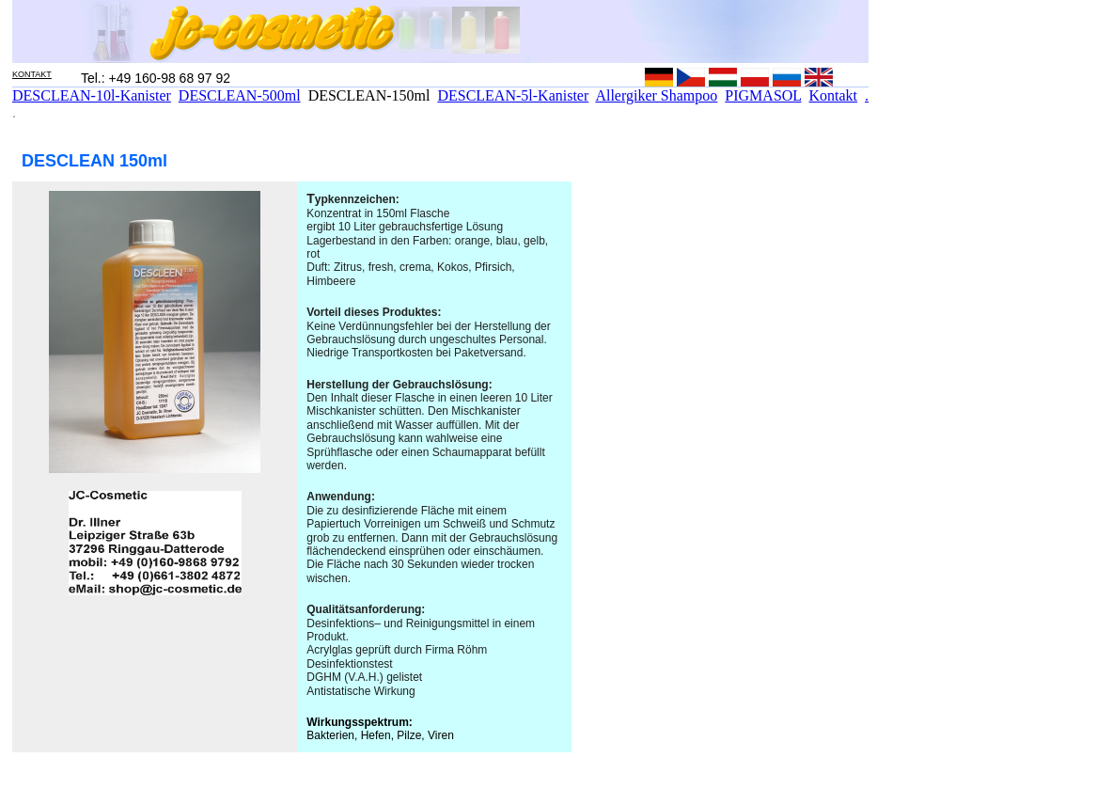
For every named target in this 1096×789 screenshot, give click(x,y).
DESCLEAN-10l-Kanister (91, 95)
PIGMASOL (763, 95)
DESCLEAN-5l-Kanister (512, 95)
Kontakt (833, 95)
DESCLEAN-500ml (240, 95)
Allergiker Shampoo (656, 95)
